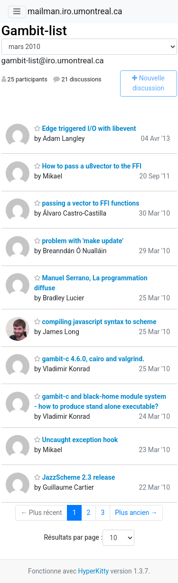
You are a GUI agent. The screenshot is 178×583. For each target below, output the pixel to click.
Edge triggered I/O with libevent (85, 128)
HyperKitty (93, 571)
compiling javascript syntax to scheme (95, 322)
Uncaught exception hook (76, 440)
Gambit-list (34, 31)
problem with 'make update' (78, 241)
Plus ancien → (136, 512)
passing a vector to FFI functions (86, 203)
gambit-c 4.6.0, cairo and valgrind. (89, 359)
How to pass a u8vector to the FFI (87, 166)
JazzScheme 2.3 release (74, 477)
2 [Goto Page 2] (89, 512)
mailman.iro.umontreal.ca (75, 11)
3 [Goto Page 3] (102, 512)
